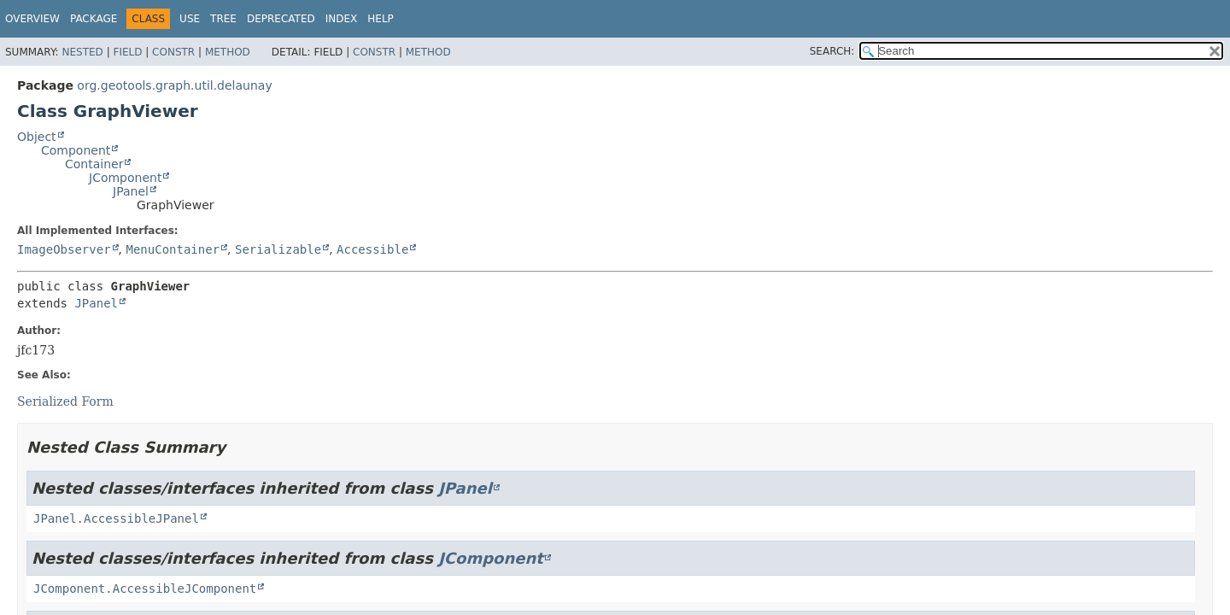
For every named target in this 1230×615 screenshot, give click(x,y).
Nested (82, 52)
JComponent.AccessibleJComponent (144, 588)
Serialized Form (65, 401)
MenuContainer (173, 249)
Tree (223, 19)
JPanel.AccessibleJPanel (116, 518)
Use (189, 19)
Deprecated (281, 19)
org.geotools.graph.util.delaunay (174, 85)
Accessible (372, 249)
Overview (32, 19)
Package (93, 19)
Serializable (278, 249)
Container (94, 164)
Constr (173, 52)
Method (227, 52)
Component (75, 150)
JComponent (125, 177)
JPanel (131, 191)
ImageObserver (64, 249)
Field (127, 52)
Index (341, 19)
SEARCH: (832, 51)
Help (380, 19)
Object (36, 137)
